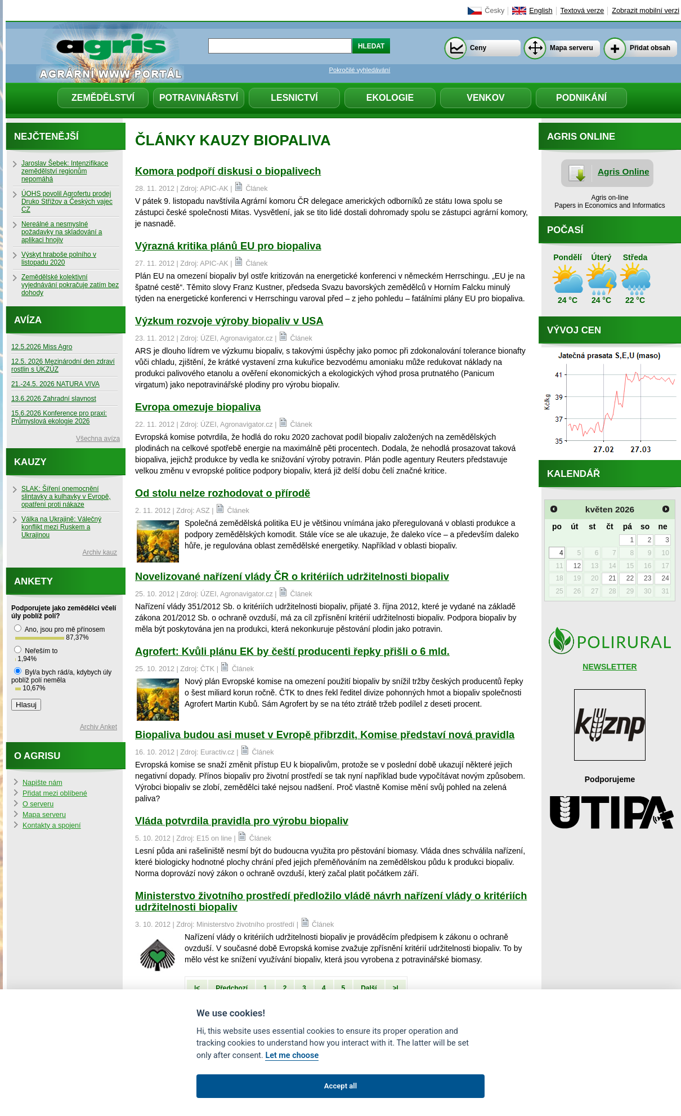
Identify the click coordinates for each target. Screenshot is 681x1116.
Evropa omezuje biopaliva (198, 407)
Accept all (340, 1086)
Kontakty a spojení (52, 825)
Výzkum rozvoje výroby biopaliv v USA (229, 321)
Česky (494, 11)
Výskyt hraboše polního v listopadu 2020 (58, 258)
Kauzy (30, 462)
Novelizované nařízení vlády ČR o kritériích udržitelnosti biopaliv (292, 576)
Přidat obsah (650, 48)
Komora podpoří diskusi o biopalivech (228, 171)
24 (665, 578)
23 (647, 578)
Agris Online (623, 171)
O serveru (38, 804)
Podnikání (581, 97)
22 (630, 578)
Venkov (486, 97)
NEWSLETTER (610, 666)
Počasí (565, 230)
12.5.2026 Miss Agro (41, 347)
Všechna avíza (98, 439)
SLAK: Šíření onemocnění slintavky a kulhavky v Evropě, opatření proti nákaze (66, 496)
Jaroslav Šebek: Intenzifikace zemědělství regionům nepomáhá (64, 171)
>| (395, 988)
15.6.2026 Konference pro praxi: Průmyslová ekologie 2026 (59, 417)
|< (197, 988)
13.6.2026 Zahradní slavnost (53, 399)
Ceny (478, 48)
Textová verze (582, 11)
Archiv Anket (98, 727)
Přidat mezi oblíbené (55, 793)
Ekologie (390, 97)
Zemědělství (103, 97)
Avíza (28, 320)
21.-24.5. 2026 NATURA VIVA (55, 384)
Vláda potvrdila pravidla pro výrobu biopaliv (241, 821)
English (540, 11)
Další (369, 988)
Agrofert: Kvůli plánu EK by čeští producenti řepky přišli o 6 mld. (292, 651)
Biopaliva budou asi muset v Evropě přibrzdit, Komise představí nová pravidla (324, 734)
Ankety (33, 581)
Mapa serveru (571, 48)
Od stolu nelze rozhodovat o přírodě (222, 493)
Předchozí (232, 988)
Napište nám (42, 783)
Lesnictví (294, 97)
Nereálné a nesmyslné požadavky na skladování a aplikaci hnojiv (61, 232)
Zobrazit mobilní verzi (645, 11)
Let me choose (292, 1055)
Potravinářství (198, 97)
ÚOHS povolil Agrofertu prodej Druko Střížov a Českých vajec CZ (67, 201)
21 (612, 578)
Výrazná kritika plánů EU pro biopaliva (228, 246)
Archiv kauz (100, 552)
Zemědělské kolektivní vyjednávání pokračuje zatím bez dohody (70, 285)
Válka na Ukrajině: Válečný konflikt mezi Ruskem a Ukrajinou (61, 527)
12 (577, 566)
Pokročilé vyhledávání (360, 69)
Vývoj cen (574, 330)
